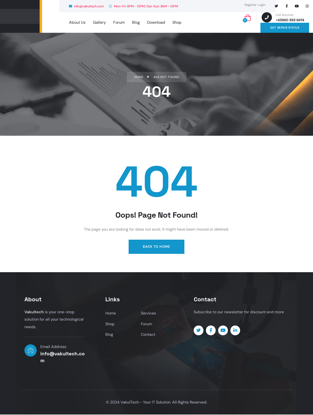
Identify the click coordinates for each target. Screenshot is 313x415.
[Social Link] (276, 6)
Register (251, 5)
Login (261, 5)
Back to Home (156, 246)
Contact (148, 334)
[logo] (20, 16)
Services (148, 313)
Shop (109, 324)
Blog (109, 334)
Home (110, 313)
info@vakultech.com (86, 6)
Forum (146, 324)
